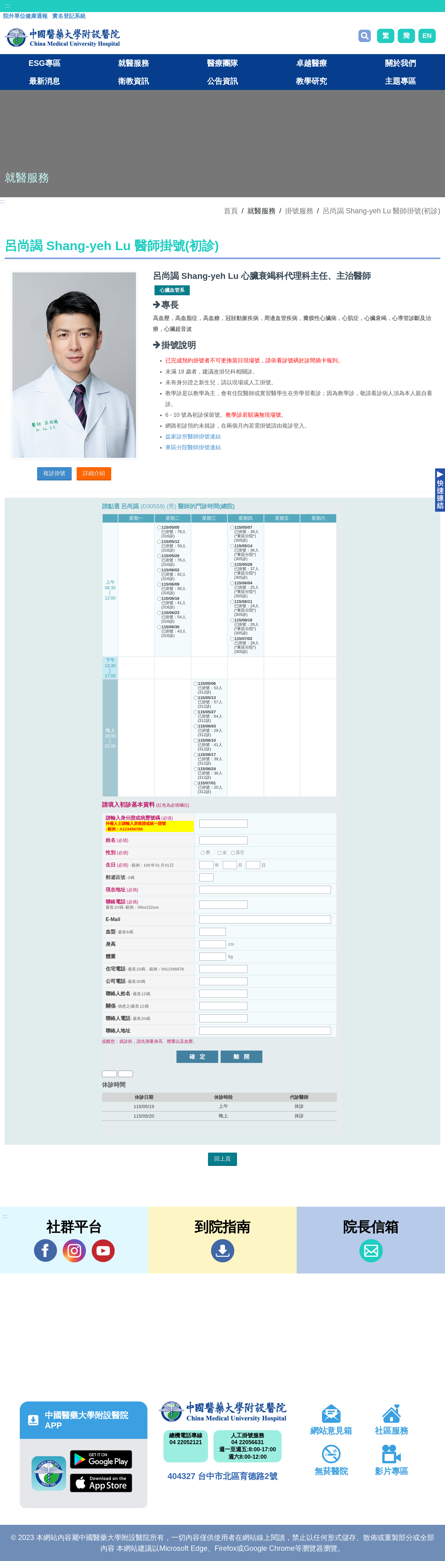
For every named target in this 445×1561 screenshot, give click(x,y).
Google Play (101, 1459)
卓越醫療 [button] (311, 63)
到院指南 (222, 1250)
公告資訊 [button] (222, 81)
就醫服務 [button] (133, 63)
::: (8, 6)
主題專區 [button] (400, 81)
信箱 (371, 1250)
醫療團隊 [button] (222, 63)
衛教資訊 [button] (133, 81)
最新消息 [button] (44, 81)
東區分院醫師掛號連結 (193, 447)
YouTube (103, 1250)
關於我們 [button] (400, 63)
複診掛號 (54, 473)
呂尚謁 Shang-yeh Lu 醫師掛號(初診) (381, 211)
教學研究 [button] (311, 81)
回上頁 (222, 1159)
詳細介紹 (94, 473)
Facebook (45, 1250)
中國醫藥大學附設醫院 (222, 1411)
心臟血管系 (172, 290)
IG (74, 1250)
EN (427, 36)
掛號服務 (299, 211)
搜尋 (364, 36)
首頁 (231, 211)
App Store (101, 1483)
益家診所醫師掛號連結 (193, 436)
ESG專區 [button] (44, 63)
